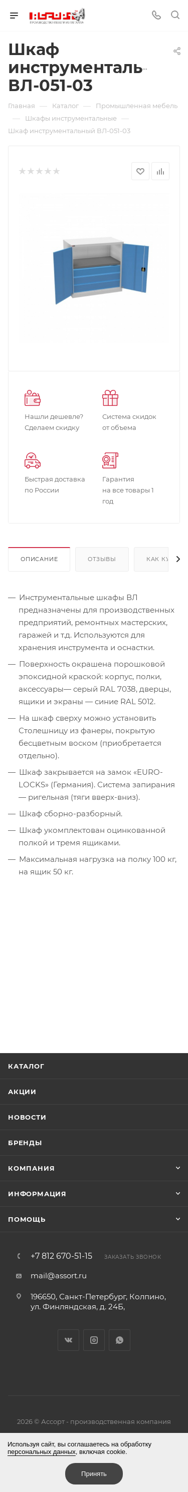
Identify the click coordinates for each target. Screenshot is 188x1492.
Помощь (27, 1219)
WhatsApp (119, 1340)
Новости (27, 1117)
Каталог (26, 1066)
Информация (37, 1194)
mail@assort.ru (59, 1275)
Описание (39, 559)
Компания (31, 1168)
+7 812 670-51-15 (61, 1256)
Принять (94, 1473)
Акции (22, 1092)
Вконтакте (68, 1340)
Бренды (25, 1143)
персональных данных (42, 1451)
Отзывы (102, 559)
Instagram (94, 1340)
